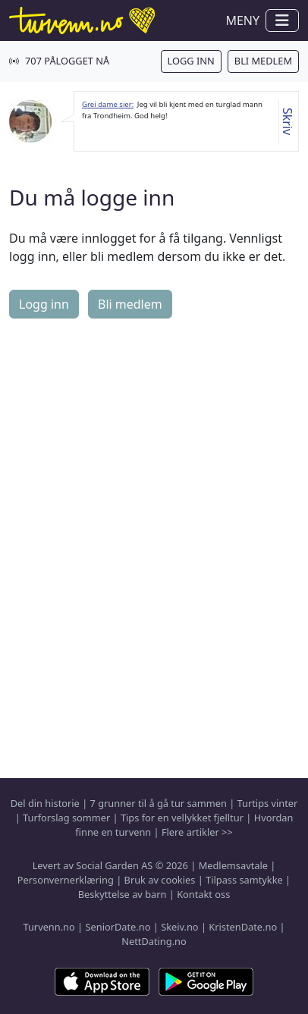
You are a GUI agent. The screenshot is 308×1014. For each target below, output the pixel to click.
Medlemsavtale (233, 865)
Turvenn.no (48, 927)
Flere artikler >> (197, 832)
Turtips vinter (267, 803)
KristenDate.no (243, 927)
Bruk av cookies (160, 880)
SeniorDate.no (117, 927)
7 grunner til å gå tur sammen (158, 803)
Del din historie (45, 803)
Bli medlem (263, 60)
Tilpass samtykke (244, 880)
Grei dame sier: (108, 104)
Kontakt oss (203, 894)
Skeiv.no (179, 927)
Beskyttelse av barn (122, 894)
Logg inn (191, 60)
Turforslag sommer (66, 817)
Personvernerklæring (65, 880)
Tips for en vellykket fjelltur (182, 817)
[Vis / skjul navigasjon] (282, 20)
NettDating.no (153, 941)
